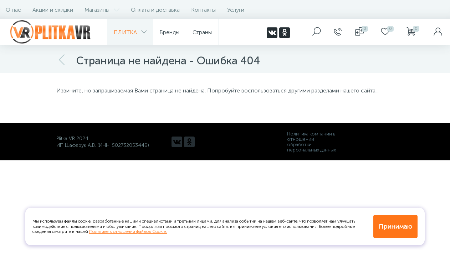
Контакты (203, 9)
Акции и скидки (52, 9)
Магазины (102, 9)
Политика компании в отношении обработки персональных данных (311, 142)
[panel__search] (316, 32)
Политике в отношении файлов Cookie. (128, 231)
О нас (13, 9)
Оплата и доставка (155, 9)
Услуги (235, 9)
